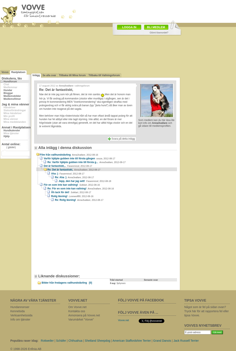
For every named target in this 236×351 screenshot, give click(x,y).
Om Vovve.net (77, 307)
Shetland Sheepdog (97, 340)
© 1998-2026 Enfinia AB (25, 349)
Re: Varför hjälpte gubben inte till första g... (86, 162)
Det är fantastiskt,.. (68, 166)
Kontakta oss (76, 311)
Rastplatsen (18, 72)
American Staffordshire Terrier (131, 340)
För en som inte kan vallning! (72, 184)
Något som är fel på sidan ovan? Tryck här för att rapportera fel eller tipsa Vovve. (206, 311)
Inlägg (36, 75)
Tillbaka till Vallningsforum (104, 75)
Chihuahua (75, 340)
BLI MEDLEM (156, 27)
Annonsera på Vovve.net (84, 315)
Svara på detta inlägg (123, 138)
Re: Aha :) (74, 177)
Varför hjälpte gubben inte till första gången (79, 158)
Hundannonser (19, 307)
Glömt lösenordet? (159, 32)
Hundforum (10, 81)
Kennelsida (17, 311)
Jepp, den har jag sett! (85, 181)
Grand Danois (162, 340)
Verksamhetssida (21, 315)
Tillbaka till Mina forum (72, 75)
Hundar (8, 90)
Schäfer (61, 340)
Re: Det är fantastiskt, (73, 169)
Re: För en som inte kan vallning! (80, 188)
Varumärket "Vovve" (81, 319)
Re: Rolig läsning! (79, 200)
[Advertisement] (71, 240)
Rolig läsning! (72, 196)
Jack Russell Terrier (186, 340)
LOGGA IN (129, 27)
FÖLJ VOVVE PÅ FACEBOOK (141, 300)
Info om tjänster (20, 319)
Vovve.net (123, 320)
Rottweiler (47, 340)
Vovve (4, 72)
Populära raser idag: (24, 340)
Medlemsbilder (12, 96)
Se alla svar (49, 75)
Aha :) (67, 173)
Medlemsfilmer (12, 99)
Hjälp (7, 136)
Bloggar (8, 93)
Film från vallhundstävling (69, 154)
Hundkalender (12, 130)
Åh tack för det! (71, 192)
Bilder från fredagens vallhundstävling (67, 282)
